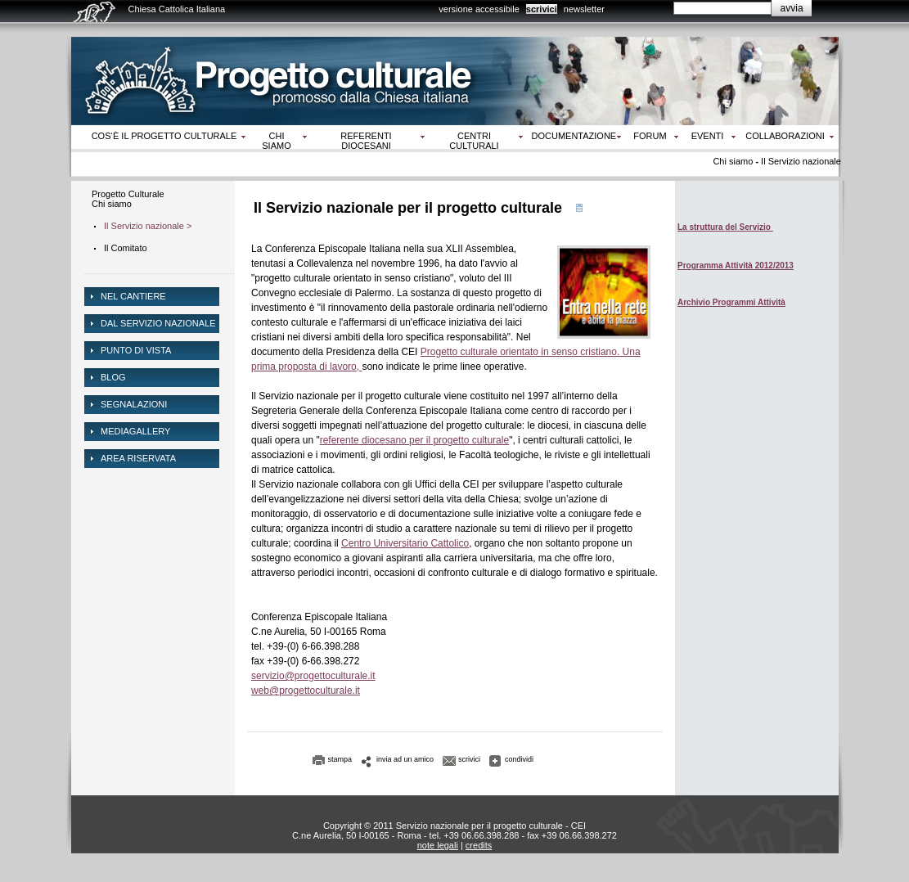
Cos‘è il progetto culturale (164, 136)
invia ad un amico (405, 759)
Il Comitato (125, 248)
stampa (340, 759)
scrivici (541, 9)
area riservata (138, 458)
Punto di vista (136, 350)
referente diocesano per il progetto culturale (414, 440)
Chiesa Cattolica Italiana (177, 9)
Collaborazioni (785, 136)
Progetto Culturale (128, 194)
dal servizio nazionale (158, 323)
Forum (649, 136)
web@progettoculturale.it (305, 690)
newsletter (584, 9)
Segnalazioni (134, 404)
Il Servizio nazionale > (147, 226)
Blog (113, 377)
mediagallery (135, 431)
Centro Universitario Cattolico (405, 543)
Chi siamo (276, 141)
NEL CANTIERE (133, 296)
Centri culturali (473, 141)
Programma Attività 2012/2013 (735, 265)
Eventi (707, 136)
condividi (519, 759)
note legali (437, 845)
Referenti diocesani (365, 141)
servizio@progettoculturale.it (313, 676)
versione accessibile (479, 9)
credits (479, 845)
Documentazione (574, 136)
